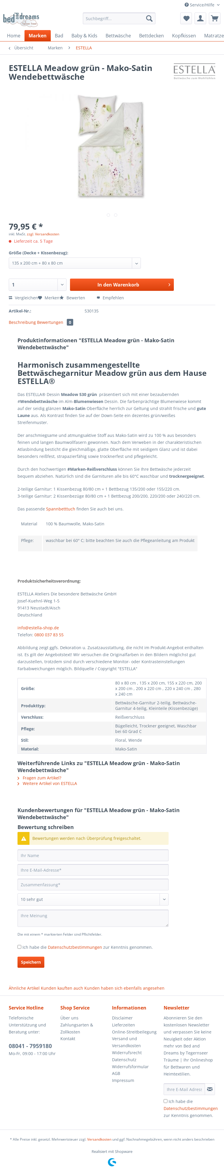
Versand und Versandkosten (126, 1042)
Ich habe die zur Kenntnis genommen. (87, 947)
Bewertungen (55, 322)
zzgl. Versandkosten (43, 234)
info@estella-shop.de (38, 627)
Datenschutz (124, 1059)
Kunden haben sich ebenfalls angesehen (124, 988)
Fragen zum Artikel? (39, 778)
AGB (116, 1073)
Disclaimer (122, 1018)
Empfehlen (110, 297)
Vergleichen (23, 297)
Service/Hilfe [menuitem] (200, 5)
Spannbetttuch (60, 509)
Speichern (31, 962)
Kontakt (67, 1038)
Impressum (123, 1080)
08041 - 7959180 (30, 1046)
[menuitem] (119, 21)
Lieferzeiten (123, 1025)
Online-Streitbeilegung (134, 1032)
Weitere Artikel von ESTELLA (47, 783)
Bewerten (73, 297)
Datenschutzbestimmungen (75, 947)
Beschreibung (22, 322)
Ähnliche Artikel (24, 988)
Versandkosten (99, 1139)
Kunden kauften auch (62, 988)
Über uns (69, 1018)
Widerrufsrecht (127, 1052)
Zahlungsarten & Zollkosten (76, 1028)
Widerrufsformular (130, 1066)
